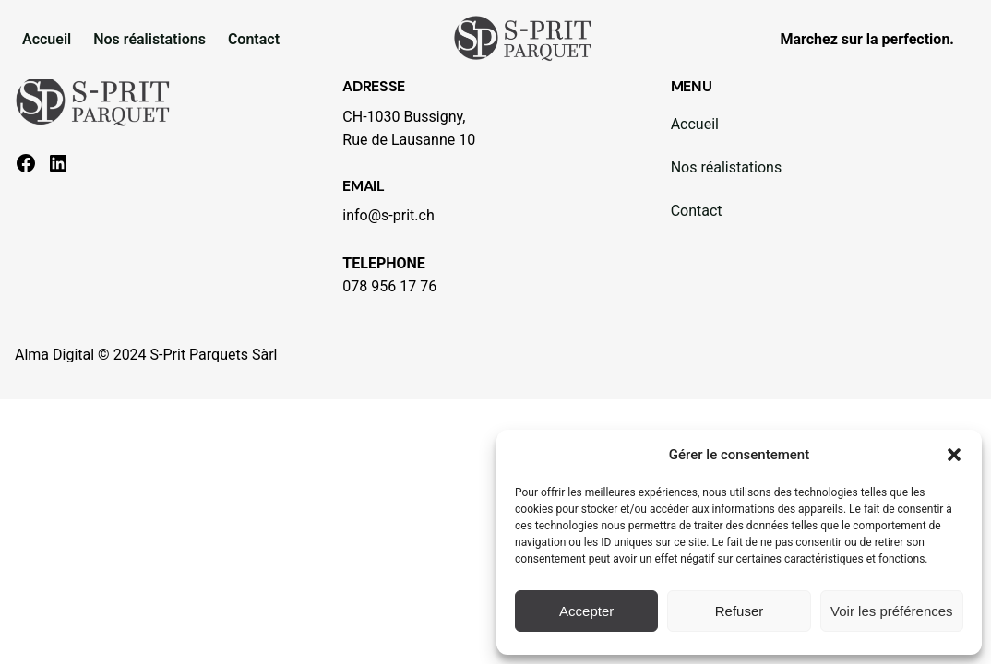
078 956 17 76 (389, 286)
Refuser (739, 611)
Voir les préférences (891, 611)
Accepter (586, 611)
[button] (954, 454)
